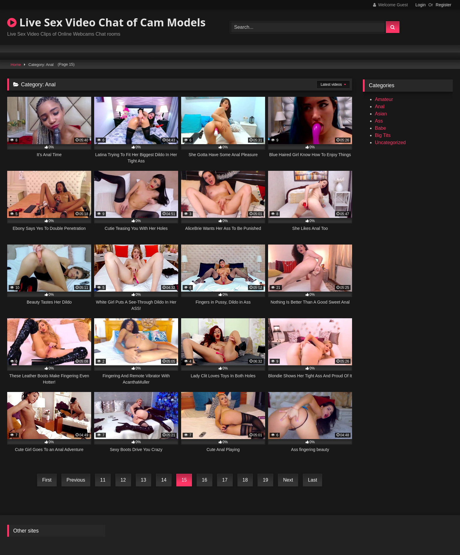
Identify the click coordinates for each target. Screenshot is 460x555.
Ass (379, 120)
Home (16, 64)
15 (184, 479)
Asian (381, 113)
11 (103, 479)
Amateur (384, 99)
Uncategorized (390, 142)
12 (123, 479)
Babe (380, 128)
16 (204, 479)
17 (225, 479)
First (47, 479)
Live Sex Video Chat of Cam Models (106, 22)
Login (420, 4)
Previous (76, 479)
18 (245, 479)
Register (443, 4)
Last (312, 479)
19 (265, 479)
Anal (379, 106)
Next (288, 479)
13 (143, 479)
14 (163, 479)
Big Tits (382, 135)
